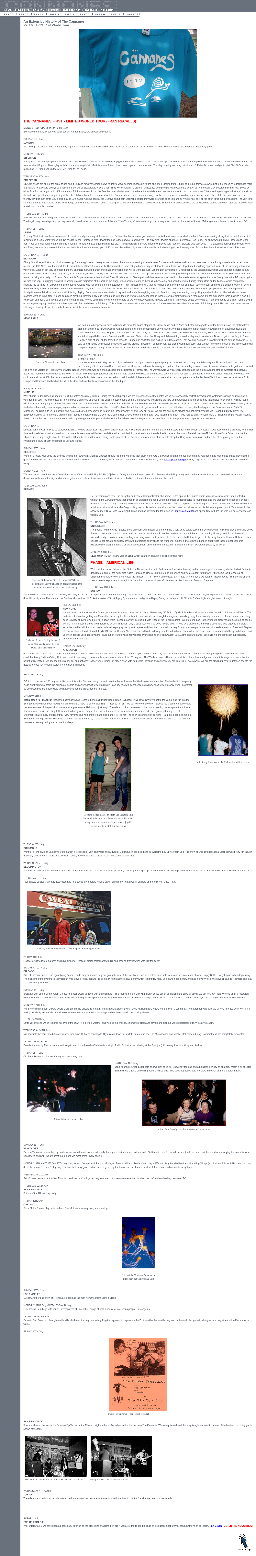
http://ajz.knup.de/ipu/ (175, 459)
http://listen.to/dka (183, 511)
